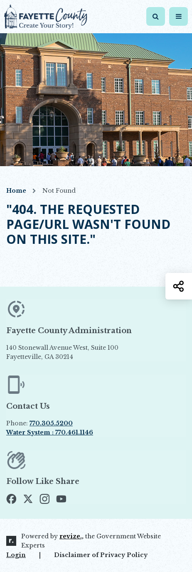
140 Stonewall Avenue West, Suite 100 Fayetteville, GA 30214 (81, 352)
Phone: (39, 423)
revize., (71, 536)
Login (16, 555)
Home (16, 190)
